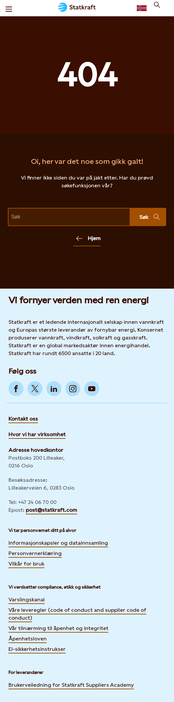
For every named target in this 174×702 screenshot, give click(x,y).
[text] (69, 217)
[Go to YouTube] (91, 388)
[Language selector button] (142, 8)
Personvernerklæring (35, 553)
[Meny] (9, 8)
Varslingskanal (26, 599)
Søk (149, 217)
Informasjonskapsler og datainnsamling (58, 542)
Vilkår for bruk (26, 564)
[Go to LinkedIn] (53, 388)
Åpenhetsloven (27, 639)
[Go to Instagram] (72, 388)
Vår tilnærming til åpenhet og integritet (58, 628)
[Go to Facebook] (16, 388)
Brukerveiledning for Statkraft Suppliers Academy (71, 684)
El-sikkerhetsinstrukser (37, 649)
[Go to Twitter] (34, 388)
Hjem (88, 238)
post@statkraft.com (51, 510)
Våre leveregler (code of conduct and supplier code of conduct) (77, 614)
